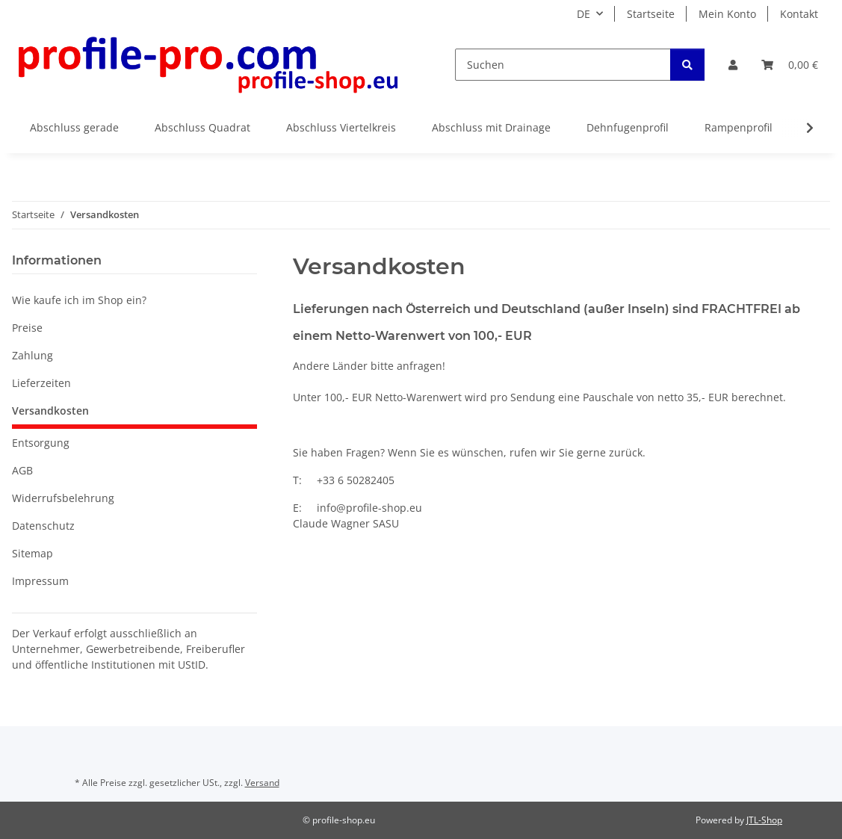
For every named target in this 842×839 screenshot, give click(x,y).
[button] (732, 64)
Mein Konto (727, 14)
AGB (22, 470)
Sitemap (32, 553)
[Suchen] (563, 65)
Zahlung (32, 355)
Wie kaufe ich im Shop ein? (79, 300)
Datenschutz (43, 525)
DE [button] (583, 14)
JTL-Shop (764, 820)
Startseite (651, 14)
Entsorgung (40, 443)
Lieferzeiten (41, 383)
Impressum (40, 581)
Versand (262, 782)
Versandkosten (50, 410)
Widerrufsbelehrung (63, 498)
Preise (27, 328)
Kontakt (799, 14)
